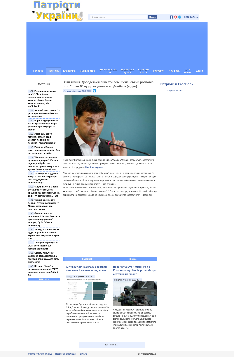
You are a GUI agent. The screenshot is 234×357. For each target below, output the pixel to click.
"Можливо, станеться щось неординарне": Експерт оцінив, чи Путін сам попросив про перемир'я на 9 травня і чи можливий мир (43, 163)
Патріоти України (174, 90)
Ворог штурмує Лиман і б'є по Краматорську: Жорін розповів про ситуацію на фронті (134, 270)
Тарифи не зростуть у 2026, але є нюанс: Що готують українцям (43, 245)
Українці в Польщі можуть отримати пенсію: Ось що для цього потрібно (44, 150)
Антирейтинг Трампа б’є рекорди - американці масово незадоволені (44, 113)
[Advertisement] (117, 44)
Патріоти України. (94, 167)
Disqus (133, 259)
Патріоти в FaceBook (176, 84)
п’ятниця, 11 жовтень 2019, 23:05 (77, 91)
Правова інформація (65, 354)
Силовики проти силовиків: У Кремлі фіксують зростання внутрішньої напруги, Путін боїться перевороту (44, 219)
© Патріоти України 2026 (40, 354)
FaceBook (87, 259)
